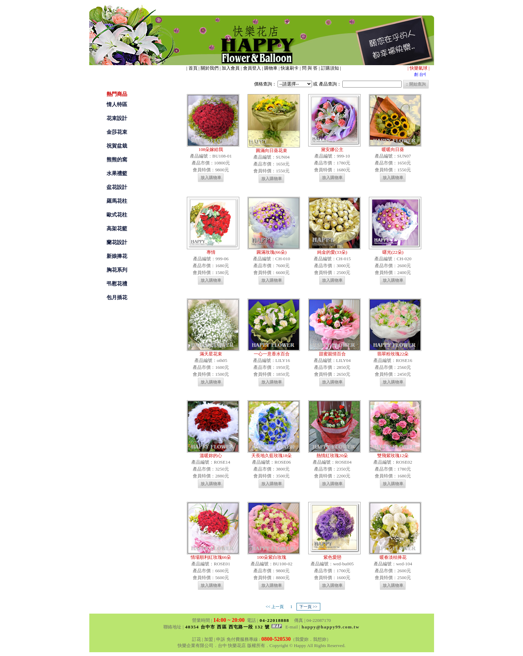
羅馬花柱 (117, 201)
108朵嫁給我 (211, 149)
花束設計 (117, 118)
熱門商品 (117, 94)
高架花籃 (117, 228)
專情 (211, 252)
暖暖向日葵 (393, 149)
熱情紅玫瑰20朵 (332, 455)
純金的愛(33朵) (332, 252)
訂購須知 (330, 68)
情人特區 (117, 104)
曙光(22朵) (392, 252)
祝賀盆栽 (117, 146)
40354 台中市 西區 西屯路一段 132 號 (233, 626)
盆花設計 (117, 187)
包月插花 (117, 297)
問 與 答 (310, 68)
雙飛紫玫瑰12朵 (393, 455)
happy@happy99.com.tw (331, 626)
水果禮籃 (117, 173)
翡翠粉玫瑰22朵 (393, 353)
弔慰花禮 (117, 283)
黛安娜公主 (332, 149)
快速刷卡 (290, 68)
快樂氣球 (419, 68)
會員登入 (252, 68)
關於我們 (210, 68)
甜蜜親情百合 (332, 353)
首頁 (194, 68)
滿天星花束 (211, 353)
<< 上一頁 (274, 606)
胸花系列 (117, 270)
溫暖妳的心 (211, 455)
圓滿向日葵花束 (271, 150)
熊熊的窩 (117, 159)
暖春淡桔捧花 (393, 557)
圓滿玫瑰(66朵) (271, 252)
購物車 (271, 68)
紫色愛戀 (332, 557)
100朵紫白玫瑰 (271, 557)
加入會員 (231, 68)
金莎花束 (117, 132)
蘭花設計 (117, 242)
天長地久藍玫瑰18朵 (271, 455)
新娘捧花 (117, 256)
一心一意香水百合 (272, 353)
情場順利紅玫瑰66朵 (211, 557)
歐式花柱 (117, 215)
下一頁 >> (308, 606)
